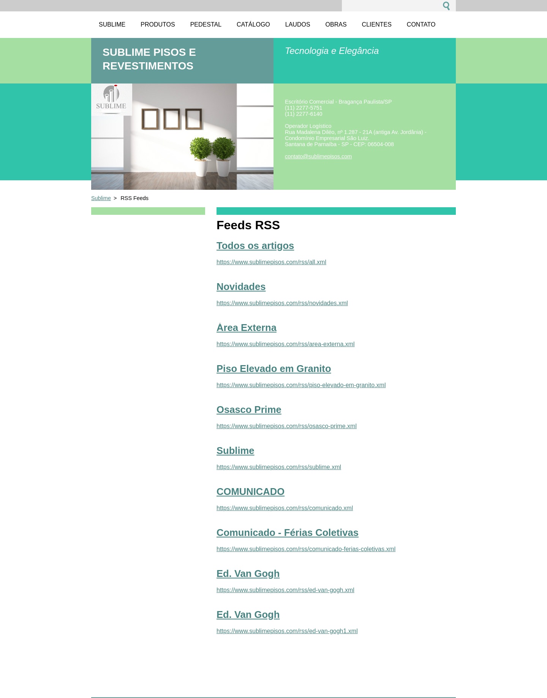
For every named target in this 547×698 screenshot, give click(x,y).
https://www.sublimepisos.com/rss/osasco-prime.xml (287, 426)
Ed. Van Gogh (248, 573)
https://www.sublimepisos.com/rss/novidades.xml (282, 303)
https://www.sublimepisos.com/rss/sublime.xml (279, 467)
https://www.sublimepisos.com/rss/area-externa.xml (286, 344)
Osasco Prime (249, 409)
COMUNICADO (251, 491)
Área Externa (247, 327)
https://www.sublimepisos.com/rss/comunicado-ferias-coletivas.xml (306, 549)
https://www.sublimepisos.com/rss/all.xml (271, 262)
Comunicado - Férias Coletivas (288, 532)
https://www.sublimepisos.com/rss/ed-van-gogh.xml (285, 590)
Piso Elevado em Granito (274, 368)
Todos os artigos (255, 245)
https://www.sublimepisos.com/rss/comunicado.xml (285, 508)
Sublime (101, 198)
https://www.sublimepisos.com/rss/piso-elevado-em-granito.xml (301, 385)
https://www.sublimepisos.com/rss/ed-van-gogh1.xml (287, 631)
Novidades (241, 286)
